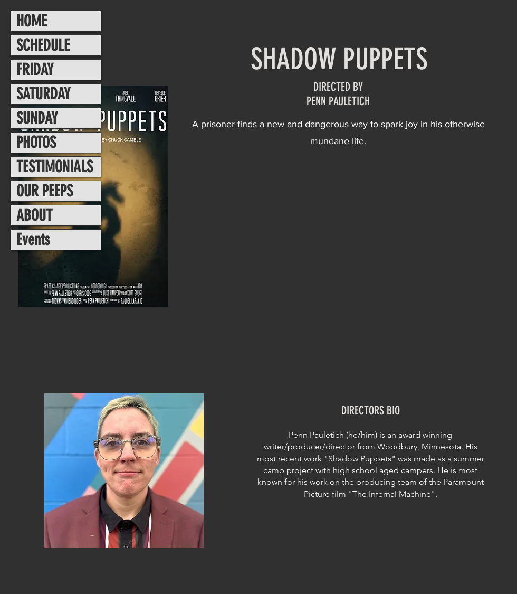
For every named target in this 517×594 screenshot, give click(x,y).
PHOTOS (36, 142)
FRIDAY (34, 69)
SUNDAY (37, 118)
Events (33, 239)
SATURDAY (43, 93)
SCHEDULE (43, 45)
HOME (31, 21)
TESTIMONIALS (54, 166)
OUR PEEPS (44, 191)
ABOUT (34, 215)
